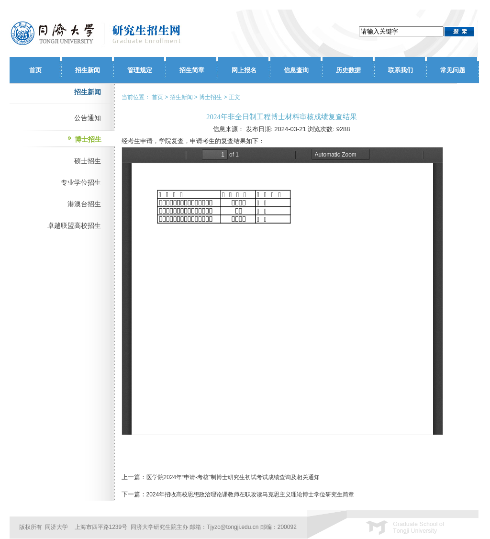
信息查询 (296, 70)
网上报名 (244, 70)
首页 (35, 70)
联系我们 (400, 70)
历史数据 (348, 70)
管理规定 (139, 70)
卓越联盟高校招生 (74, 225)
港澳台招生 (84, 204)
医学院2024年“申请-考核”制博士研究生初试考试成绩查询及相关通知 (233, 477)
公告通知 (87, 118)
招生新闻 (87, 70)
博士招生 (88, 139)
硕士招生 (87, 161)
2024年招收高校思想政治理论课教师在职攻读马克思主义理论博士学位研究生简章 (250, 494)
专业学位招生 (81, 182)
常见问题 (452, 70)
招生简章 (191, 70)
